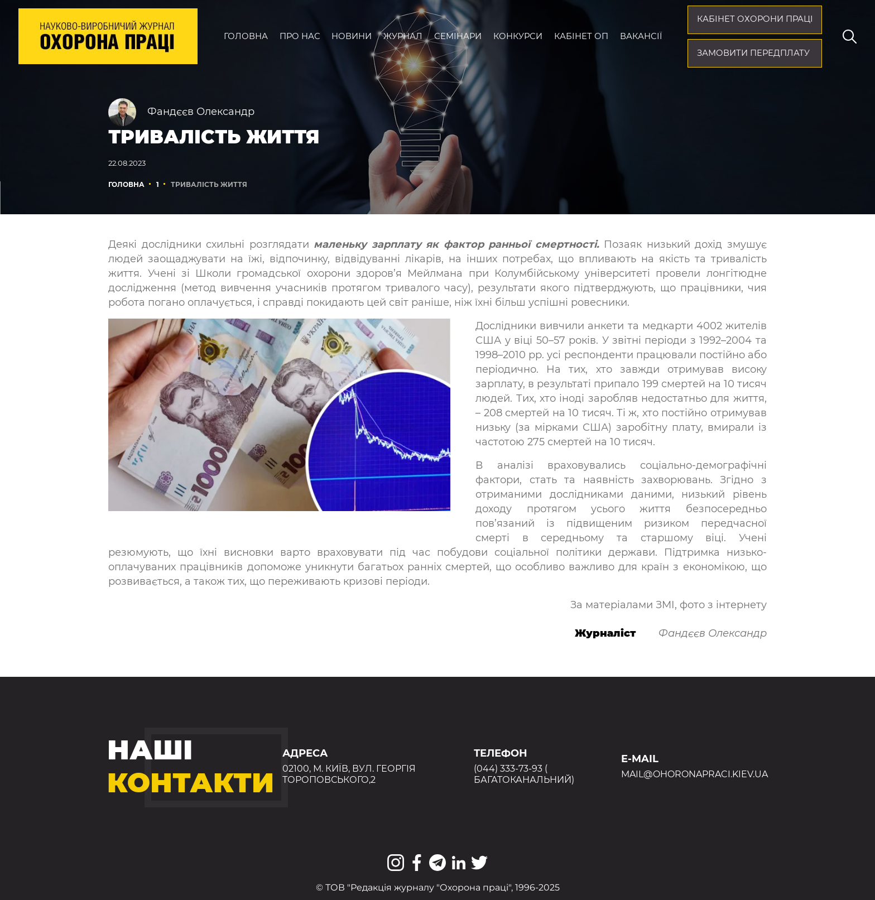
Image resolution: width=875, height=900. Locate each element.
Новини (351, 36)
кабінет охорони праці (755, 19)
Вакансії (641, 36)
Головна (246, 36)
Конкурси (517, 36)
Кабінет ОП (581, 36)
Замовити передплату (753, 53)
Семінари (458, 36)
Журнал (402, 36)
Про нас (300, 36)
